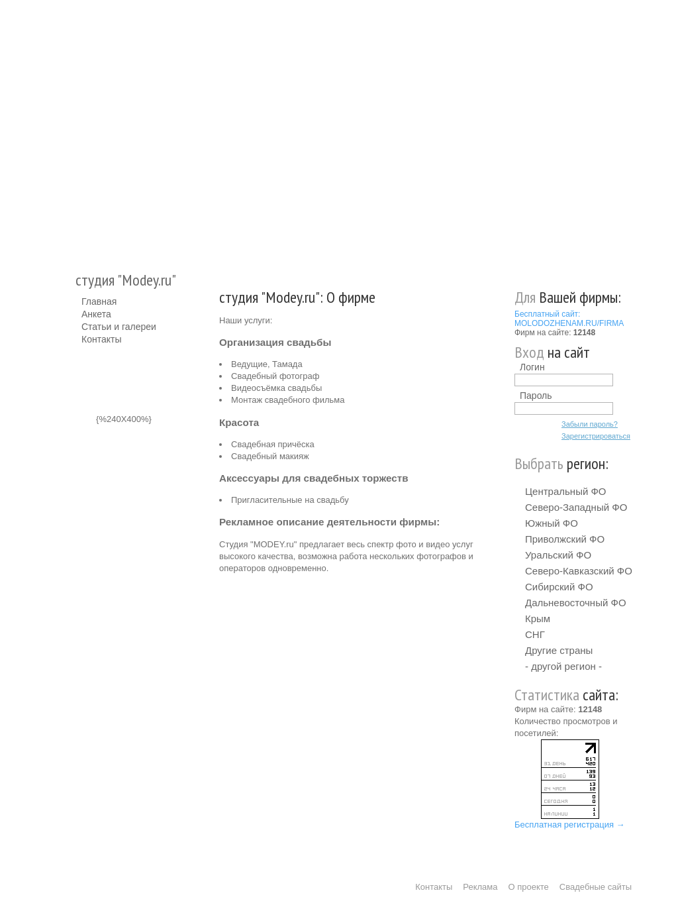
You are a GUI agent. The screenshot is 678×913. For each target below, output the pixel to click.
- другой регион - (563, 666)
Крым (537, 618)
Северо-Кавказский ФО (578, 570)
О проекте (528, 887)
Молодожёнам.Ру (87, 129)
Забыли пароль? (589, 424)
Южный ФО (551, 523)
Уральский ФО (558, 555)
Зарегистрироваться (595, 436)
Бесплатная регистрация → (569, 825)
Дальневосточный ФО (575, 602)
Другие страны (559, 650)
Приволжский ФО (565, 539)
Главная (99, 301)
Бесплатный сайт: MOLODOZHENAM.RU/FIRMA (569, 318)
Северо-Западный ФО (576, 507)
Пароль (536, 395)
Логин (532, 367)
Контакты (101, 339)
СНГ (535, 634)
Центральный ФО (565, 491)
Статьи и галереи (118, 326)
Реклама (480, 887)
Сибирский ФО (559, 586)
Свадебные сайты (595, 887)
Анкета (96, 314)
